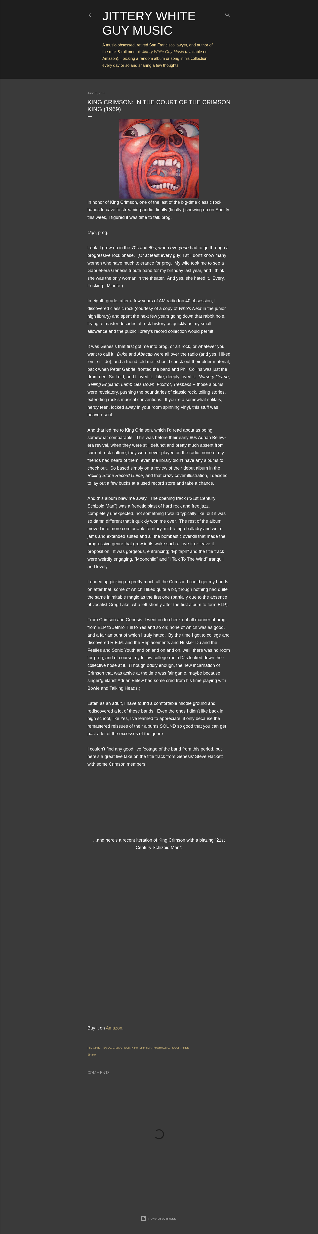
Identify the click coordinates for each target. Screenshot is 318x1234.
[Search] (228, 14)
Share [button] (91, 1054)
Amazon (114, 1028)
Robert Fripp (180, 1047)
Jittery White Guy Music (163, 52)
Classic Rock (121, 1047)
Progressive (161, 1047)
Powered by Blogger (159, 1219)
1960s (107, 1047)
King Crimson (141, 1047)
